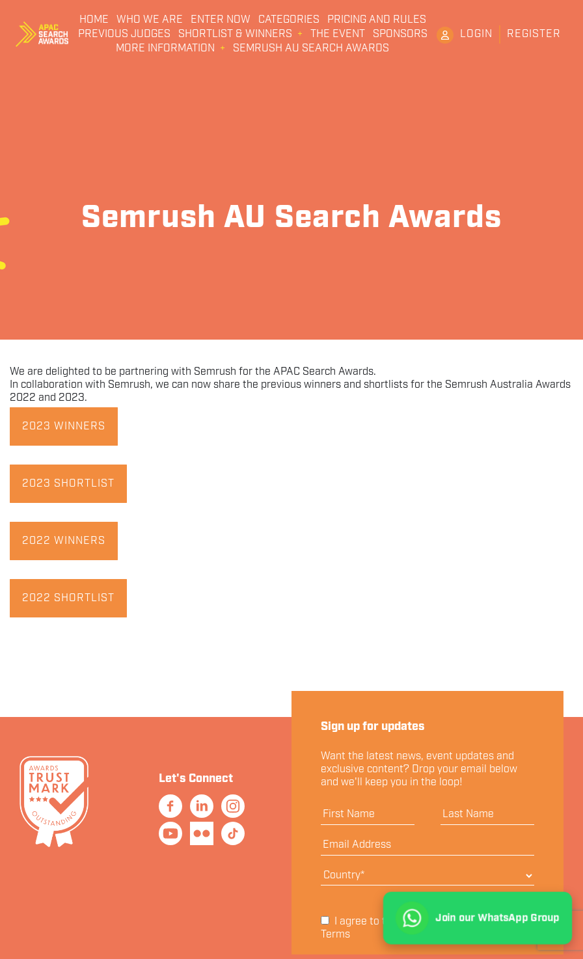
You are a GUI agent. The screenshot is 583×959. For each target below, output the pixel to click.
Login (476, 34)
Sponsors (400, 34)
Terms (335, 934)
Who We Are (149, 20)
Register (534, 34)
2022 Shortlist (68, 598)
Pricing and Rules (376, 20)
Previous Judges (124, 34)
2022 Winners (63, 541)
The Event (337, 34)
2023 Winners (63, 426)
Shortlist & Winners (235, 34)
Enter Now (221, 20)
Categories (288, 20)
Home (94, 20)
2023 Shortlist (68, 484)
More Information (165, 49)
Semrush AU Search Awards (311, 49)
